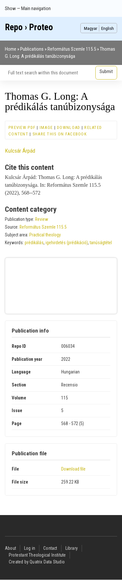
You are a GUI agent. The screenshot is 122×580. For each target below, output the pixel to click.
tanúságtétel (101, 242)
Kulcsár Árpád (20, 150)
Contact (50, 548)
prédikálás (34, 242)
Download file (73, 469)
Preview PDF (21, 127)
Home (10, 49)
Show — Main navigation (28, 8)
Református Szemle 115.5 (71, 49)
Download (68, 127)
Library (71, 548)
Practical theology (45, 234)
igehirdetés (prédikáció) (67, 242)
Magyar (90, 28)
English (107, 28)
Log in (29, 548)
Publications (32, 49)
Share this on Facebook (60, 134)
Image (46, 127)
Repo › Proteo (29, 27)
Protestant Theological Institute (37, 555)
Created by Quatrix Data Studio (37, 561)
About (10, 548)
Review (41, 219)
